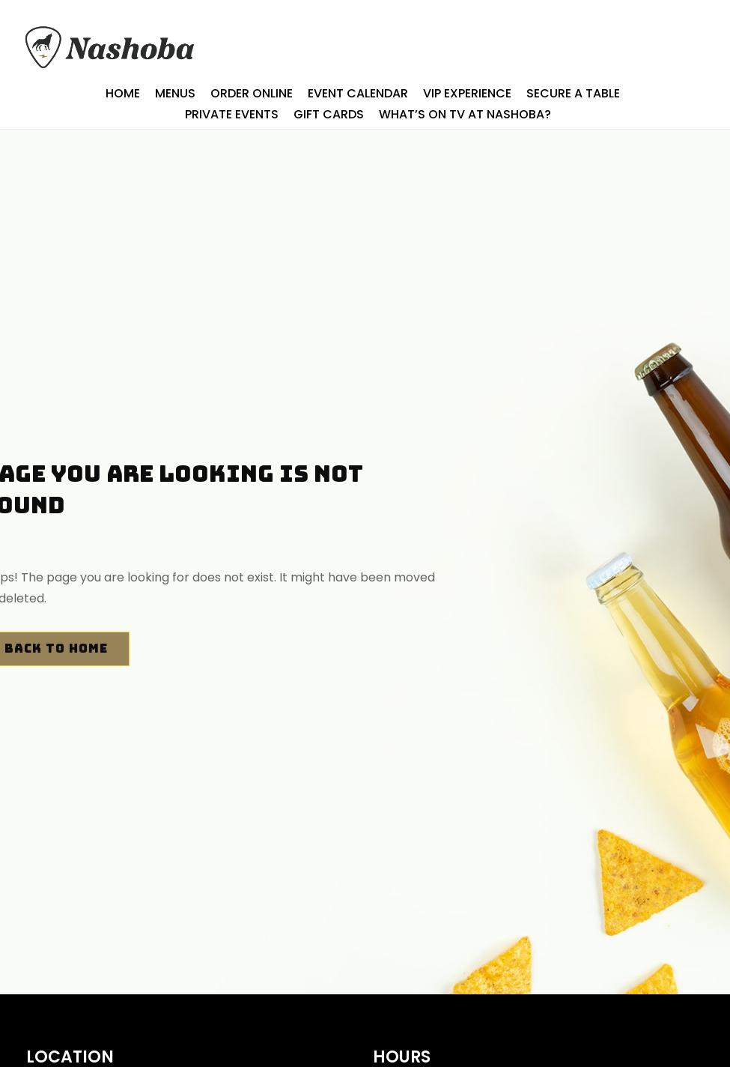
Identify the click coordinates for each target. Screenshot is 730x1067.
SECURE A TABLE (573, 94)
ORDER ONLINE (251, 94)
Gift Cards (328, 115)
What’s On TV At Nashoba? (465, 115)
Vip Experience (467, 94)
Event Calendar (358, 94)
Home (123, 94)
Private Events (232, 115)
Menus (175, 94)
